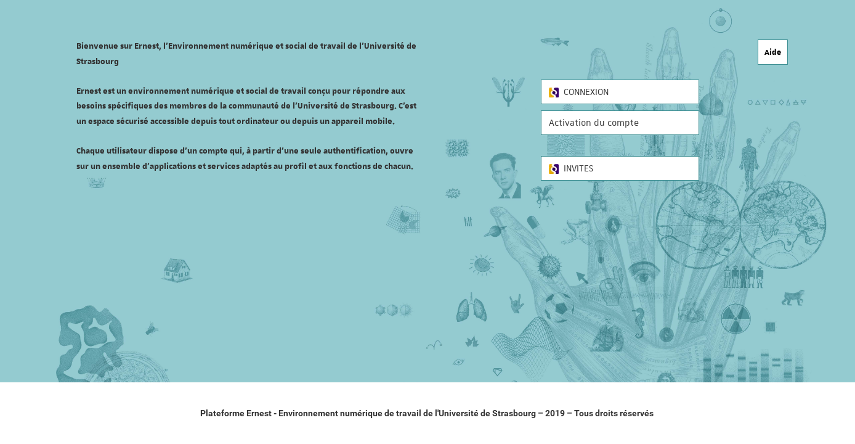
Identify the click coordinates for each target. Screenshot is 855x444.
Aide (772, 51)
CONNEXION (579, 91)
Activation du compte (594, 122)
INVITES (571, 168)
